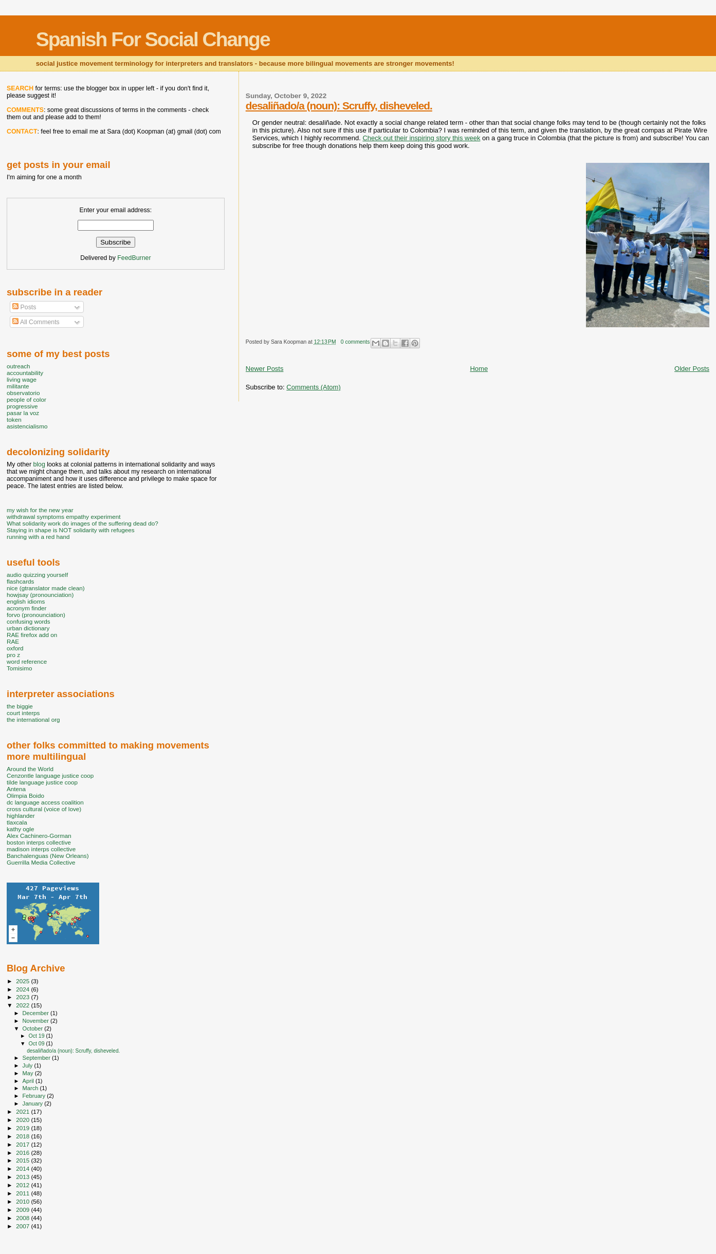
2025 (23, 981)
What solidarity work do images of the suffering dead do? (82, 523)
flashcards (20, 581)
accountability (25, 372)
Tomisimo (19, 668)
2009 (23, 1209)
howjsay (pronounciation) (40, 594)
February (35, 1096)
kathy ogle (20, 829)
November (36, 1021)
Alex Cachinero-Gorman (39, 835)
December (36, 1013)
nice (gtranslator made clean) (46, 588)
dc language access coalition (45, 802)
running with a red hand (38, 536)
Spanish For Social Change (153, 39)
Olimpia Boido (25, 795)
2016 (23, 1152)
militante (18, 386)
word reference (27, 661)
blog (39, 464)
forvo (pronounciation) (36, 614)
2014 (23, 1168)
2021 (23, 1111)
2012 (23, 1185)
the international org (33, 719)
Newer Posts (265, 368)
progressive (22, 406)
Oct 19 (37, 1036)
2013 (23, 1176)
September (37, 1058)
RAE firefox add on (32, 634)
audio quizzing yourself (37, 574)
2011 (23, 1193)
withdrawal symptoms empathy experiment (63, 516)
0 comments (355, 342)
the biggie (20, 706)
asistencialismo (27, 426)
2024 (23, 989)
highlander (21, 815)
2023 (23, 997)
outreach (18, 366)
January (34, 1103)
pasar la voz (23, 412)
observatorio (23, 392)
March (31, 1088)
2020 (23, 1119)
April (29, 1081)
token (14, 419)
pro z (13, 654)
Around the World (30, 768)
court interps (23, 712)
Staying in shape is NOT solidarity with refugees (71, 530)
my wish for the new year (40, 510)
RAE (13, 641)
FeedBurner (134, 257)
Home (479, 368)
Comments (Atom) (313, 387)
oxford (15, 648)
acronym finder (27, 608)
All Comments (36, 322)
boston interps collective (39, 842)
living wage (21, 379)
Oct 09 (37, 1043)
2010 (23, 1201)
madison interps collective (41, 849)
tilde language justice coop (42, 782)
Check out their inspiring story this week (421, 138)
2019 (23, 1128)
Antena (16, 788)
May (29, 1073)
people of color (26, 399)
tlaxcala (17, 822)
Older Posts (691, 368)
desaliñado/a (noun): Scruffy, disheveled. (339, 105)
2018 (23, 1136)
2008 (23, 1217)
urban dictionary (28, 628)
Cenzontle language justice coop (50, 775)
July (28, 1065)
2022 (23, 1005)
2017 (23, 1144)
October (34, 1028)
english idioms (26, 601)
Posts (24, 307)
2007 (23, 1226)
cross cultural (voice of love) (44, 809)
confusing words (28, 621)
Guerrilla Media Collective (41, 862)
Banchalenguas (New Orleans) (48, 855)
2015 (23, 1160)
